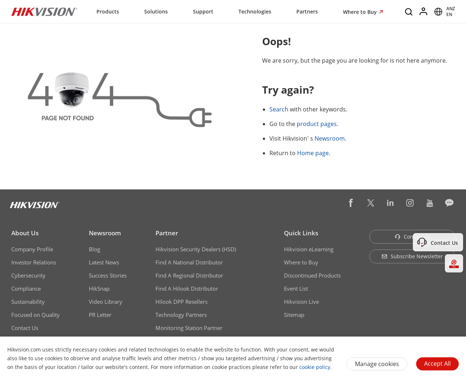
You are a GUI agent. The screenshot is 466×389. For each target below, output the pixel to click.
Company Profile (32, 249)
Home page (313, 153)
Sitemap (294, 314)
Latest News (104, 262)
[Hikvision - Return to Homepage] (44, 11)
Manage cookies (377, 364)
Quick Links (301, 233)
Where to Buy (360, 11)
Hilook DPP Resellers (181, 301)
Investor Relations (33, 262)
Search (278, 109)
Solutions (156, 11)
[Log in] (423, 11)
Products (107, 11)
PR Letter (100, 314)
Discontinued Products (312, 275)
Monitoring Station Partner (188, 327)
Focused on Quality (35, 314)
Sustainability (28, 301)
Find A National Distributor (189, 262)
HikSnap (99, 288)
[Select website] (443, 11)
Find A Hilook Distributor (186, 288)
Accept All (437, 363)
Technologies (254, 11)
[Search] (409, 11)
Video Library (105, 301)
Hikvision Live (301, 301)
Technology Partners (181, 314)
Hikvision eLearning (308, 249)
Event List (296, 288)
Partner (166, 233)
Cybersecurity (28, 275)
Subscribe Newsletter (412, 256)
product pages (317, 124)
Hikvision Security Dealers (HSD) (195, 249)
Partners (307, 11)
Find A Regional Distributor (189, 275)
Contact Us (24, 327)
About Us (25, 233)
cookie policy (314, 367)
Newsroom (330, 138)
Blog (94, 249)
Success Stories (108, 275)
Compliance (26, 288)
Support (203, 11)
